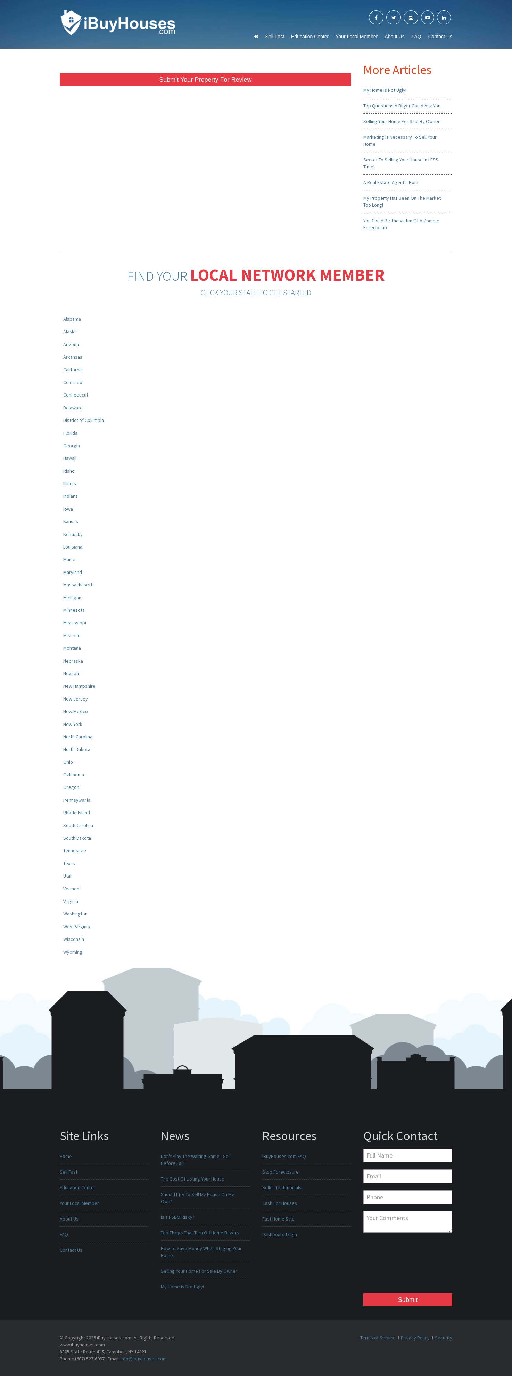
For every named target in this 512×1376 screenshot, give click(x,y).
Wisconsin (73, 939)
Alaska (70, 331)
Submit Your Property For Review (205, 79)
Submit (408, 1299)
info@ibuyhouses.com (144, 1358)
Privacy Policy (415, 1338)
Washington (75, 914)
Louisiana (72, 547)
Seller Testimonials (282, 1187)
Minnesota (74, 610)
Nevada (71, 673)
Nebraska (73, 661)
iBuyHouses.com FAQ (284, 1156)
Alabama (72, 319)
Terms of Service (378, 1338)
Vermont (72, 889)
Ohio (68, 762)
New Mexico (75, 711)
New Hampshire (79, 686)
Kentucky (73, 534)
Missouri (72, 635)
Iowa (68, 509)
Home (66, 1156)
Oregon (71, 787)
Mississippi (74, 622)
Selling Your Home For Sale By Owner (401, 121)
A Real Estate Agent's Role (390, 182)
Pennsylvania (76, 800)
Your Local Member (357, 36)
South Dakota (77, 838)
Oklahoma (73, 774)
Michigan (72, 597)
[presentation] (391, 1265)
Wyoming (72, 952)
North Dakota (76, 749)
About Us (395, 36)
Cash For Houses (279, 1203)
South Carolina (78, 825)
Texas (69, 863)
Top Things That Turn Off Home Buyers (200, 1233)
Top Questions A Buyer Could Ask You (401, 106)
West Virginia (76, 926)
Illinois (69, 483)
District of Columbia (83, 420)
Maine (69, 559)
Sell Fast (274, 36)
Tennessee (74, 850)
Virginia (70, 901)
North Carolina (77, 737)
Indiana (70, 496)
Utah (68, 876)
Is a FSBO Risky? (178, 1217)
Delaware (73, 408)
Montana (72, 648)
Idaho (69, 471)
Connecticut (75, 395)
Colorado (72, 382)
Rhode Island (76, 812)
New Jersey (75, 699)
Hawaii (69, 458)
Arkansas (72, 357)
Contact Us (440, 36)
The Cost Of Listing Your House (192, 1179)
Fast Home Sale (278, 1219)
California (73, 370)
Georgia (71, 445)
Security (443, 1338)
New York (72, 724)
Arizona (71, 344)
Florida (70, 433)
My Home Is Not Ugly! (384, 90)
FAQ (416, 36)
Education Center (310, 36)
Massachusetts (79, 585)
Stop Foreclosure (280, 1172)
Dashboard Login (279, 1234)
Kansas (70, 521)
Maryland (72, 572)
